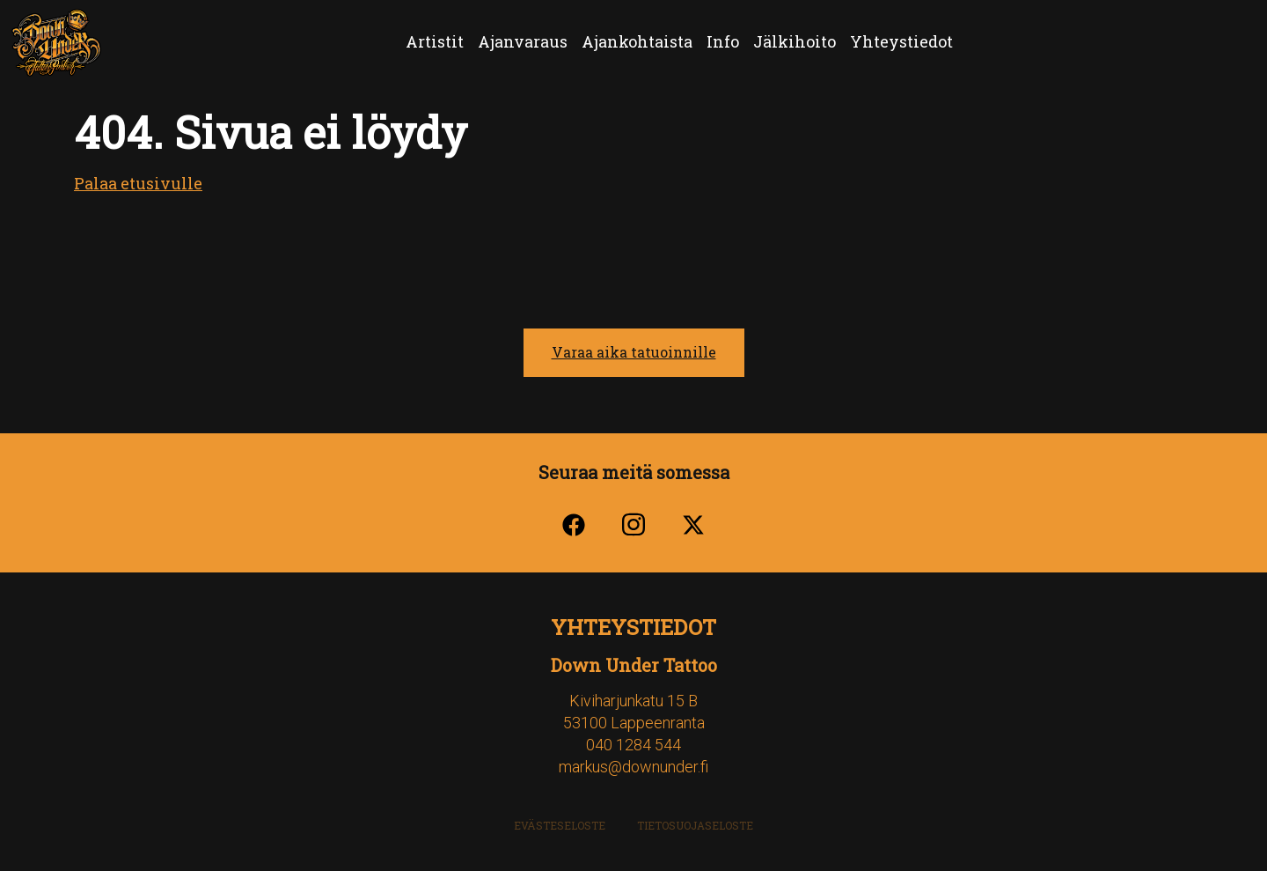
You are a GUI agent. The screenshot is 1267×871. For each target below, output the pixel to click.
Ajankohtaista (637, 41)
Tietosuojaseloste (695, 825)
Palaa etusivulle (138, 183)
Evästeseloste (559, 825)
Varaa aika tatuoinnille (634, 352)
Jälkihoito (794, 41)
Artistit (435, 41)
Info (723, 41)
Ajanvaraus (523, 41)
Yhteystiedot (901, 41)
